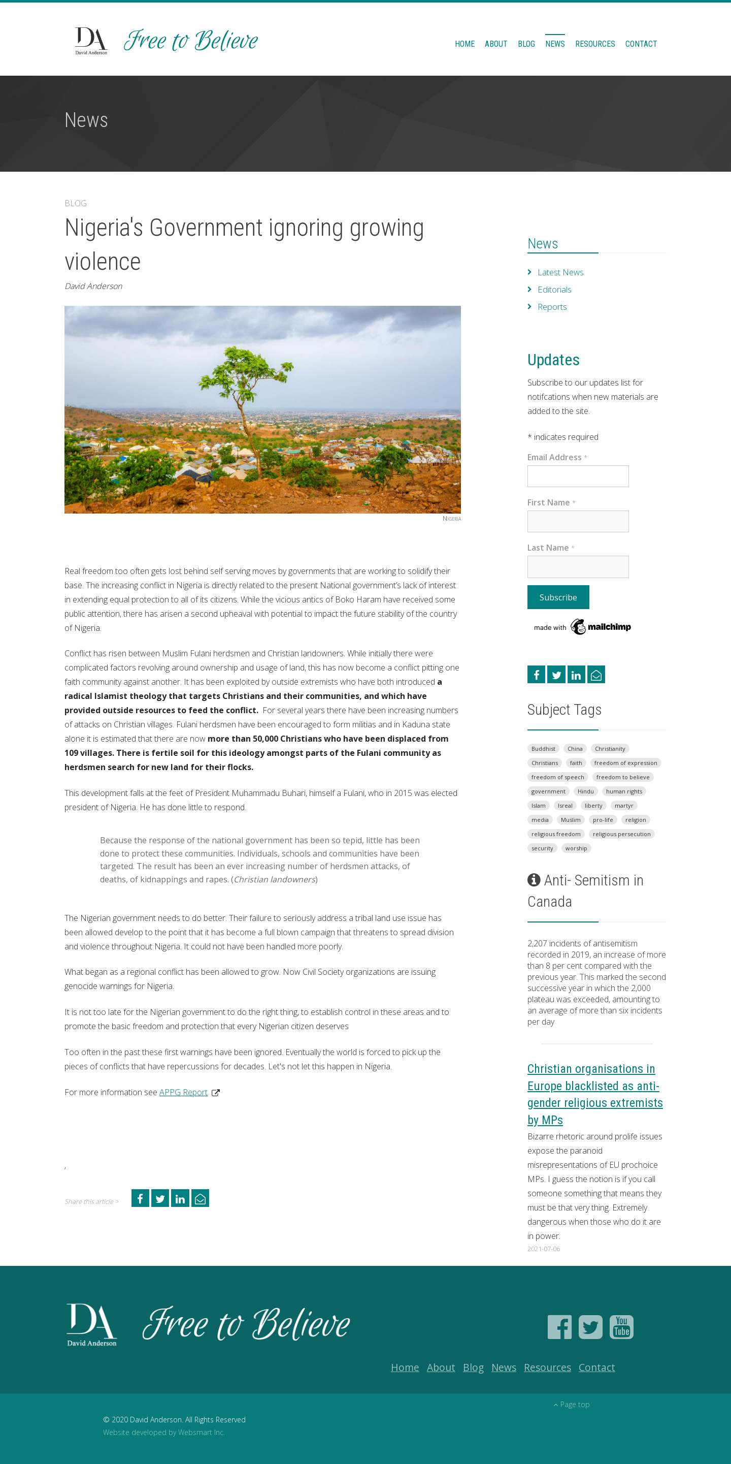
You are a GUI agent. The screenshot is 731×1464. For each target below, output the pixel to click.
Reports (552, 306)
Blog (526, 44)
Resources (595, 44)
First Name (551, 502)
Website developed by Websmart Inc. (164, 1432)
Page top (571, 1404)
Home (465, 44)
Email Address (557, 457)
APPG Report (183, 1092)
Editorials (554, 289)
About (496, 44)
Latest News (561, 272)
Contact (641, 44)
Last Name (551, 547)
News (555, 44)
